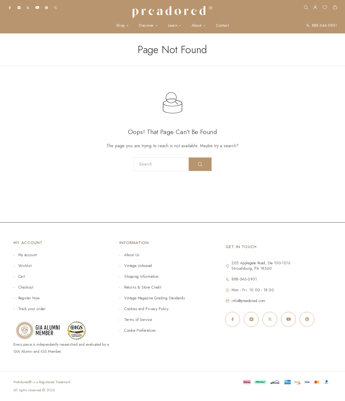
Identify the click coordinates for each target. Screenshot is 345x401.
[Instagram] (19, 7)
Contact (222, 25)
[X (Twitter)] (28, 7)
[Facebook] (10, 7)
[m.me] (55, 7)
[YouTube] (37, 7)
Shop (120, 25)
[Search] (305, 7)
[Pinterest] (46, 7)
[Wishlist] (324, 8)
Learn (172, 25)
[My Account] (315, 7)
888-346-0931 (324, 25)
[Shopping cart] (335, 8)
